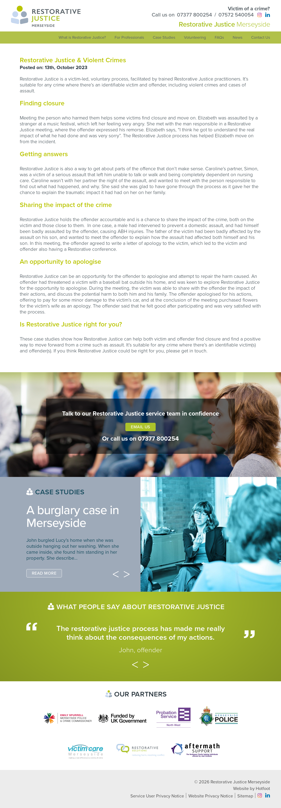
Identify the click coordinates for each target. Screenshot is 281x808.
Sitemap (245, 796)
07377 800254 (194, 15)
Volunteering (195, 37)
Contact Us (260, 37)
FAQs (219, 37)
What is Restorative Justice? (82, 37)
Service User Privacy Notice (157, 796)
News (237, 37)
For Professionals (129, 37)
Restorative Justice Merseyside (240, 782)
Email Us (140, 427)
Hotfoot (263, 788)
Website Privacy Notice (210, 796)
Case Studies (164, 37)
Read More (44, 573)
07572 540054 (236, 15)
